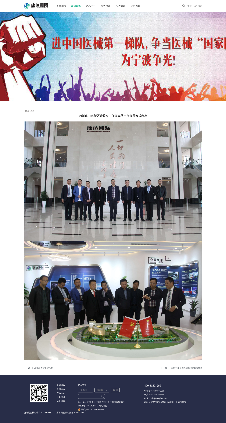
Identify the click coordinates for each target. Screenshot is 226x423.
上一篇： (38, 368)
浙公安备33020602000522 (92, 409)
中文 (189, 6)
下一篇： (181, 368)
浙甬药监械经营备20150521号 (70, 413)
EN (195, 6)
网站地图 (102, 406)
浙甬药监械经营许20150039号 (37, 413)
